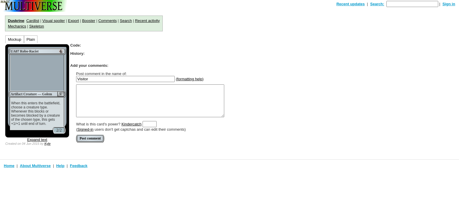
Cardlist (32, 20)
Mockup (14, 39)
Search (126, 20)
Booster (88, 20)
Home (9, 166)
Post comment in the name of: (101, 74)
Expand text (37, 139)
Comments (107, 20)
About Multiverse (35, 166)
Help (60, 166)
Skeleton (36, 26)
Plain (31, 39)
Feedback (79, 166)
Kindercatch (131, 124)
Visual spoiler (53, 20)
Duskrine (16, 20)
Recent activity (147, 20)
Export (73, 20)
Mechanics (17, 26)
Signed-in (85, 129)
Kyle (47, 143)
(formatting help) (190, 79)
